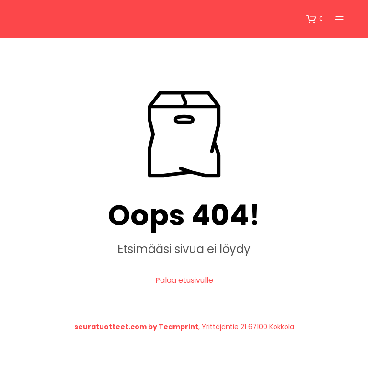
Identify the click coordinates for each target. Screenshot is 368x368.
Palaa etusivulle (184, 280)
